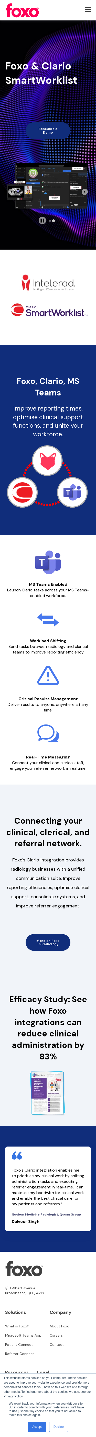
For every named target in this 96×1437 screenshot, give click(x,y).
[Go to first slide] (85, 192)
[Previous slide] (11, 192)
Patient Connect (19, 1344)
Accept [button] (37, 1427)
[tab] (50, 221)
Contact (57, 1344)
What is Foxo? (17, 1326)
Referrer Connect (19, 1354)
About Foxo (59, 1326)
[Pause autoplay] (42, 220)
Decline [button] (59, 1427)
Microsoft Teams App (23, 1335)
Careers (56, 1335)
